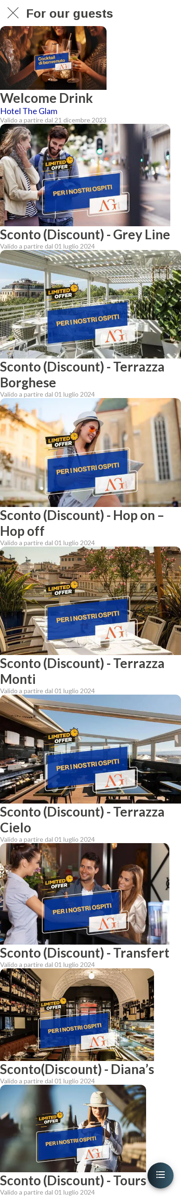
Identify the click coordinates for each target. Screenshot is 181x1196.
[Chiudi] (13, 13)
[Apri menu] (160, 1175)
